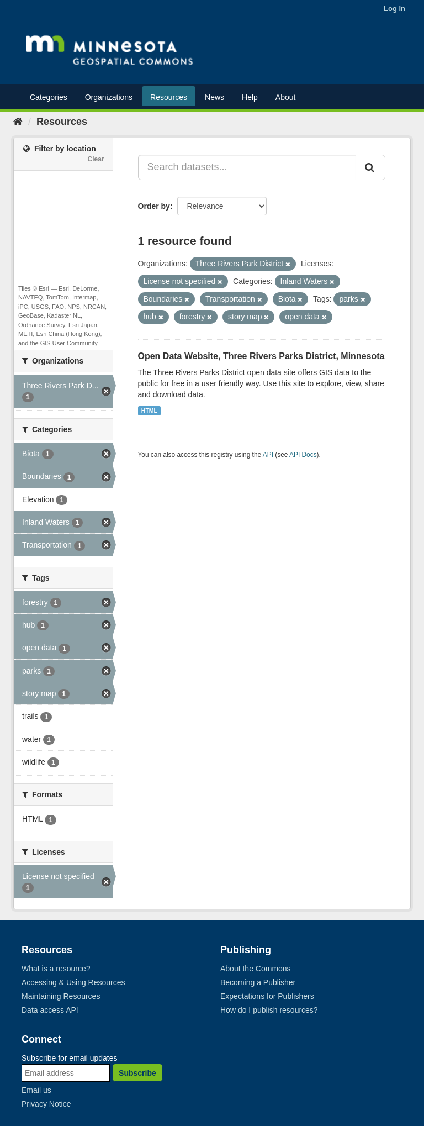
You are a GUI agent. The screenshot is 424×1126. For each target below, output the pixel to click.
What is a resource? (56, 968)
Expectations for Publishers (267, 996)
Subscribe (137, 1073)
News (214, 97)
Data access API (50, 1010)
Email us (36, 1090)
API (268, 455)
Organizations (108, 97)
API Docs (303, 455)
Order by (154, 206)
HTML (149, 410)
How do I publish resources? (269, 1010)
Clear (95, 159)
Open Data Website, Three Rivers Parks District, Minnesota (261, 356)
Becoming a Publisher (257, 982)
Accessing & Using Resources (73, 982)
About (285, 97)
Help (250, 97)
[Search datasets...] (247, 167)
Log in (394, 8)
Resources (168, 97)
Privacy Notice (46, 1103)
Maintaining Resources (61, 996)
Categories (48, 97)
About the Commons (255, 968)
